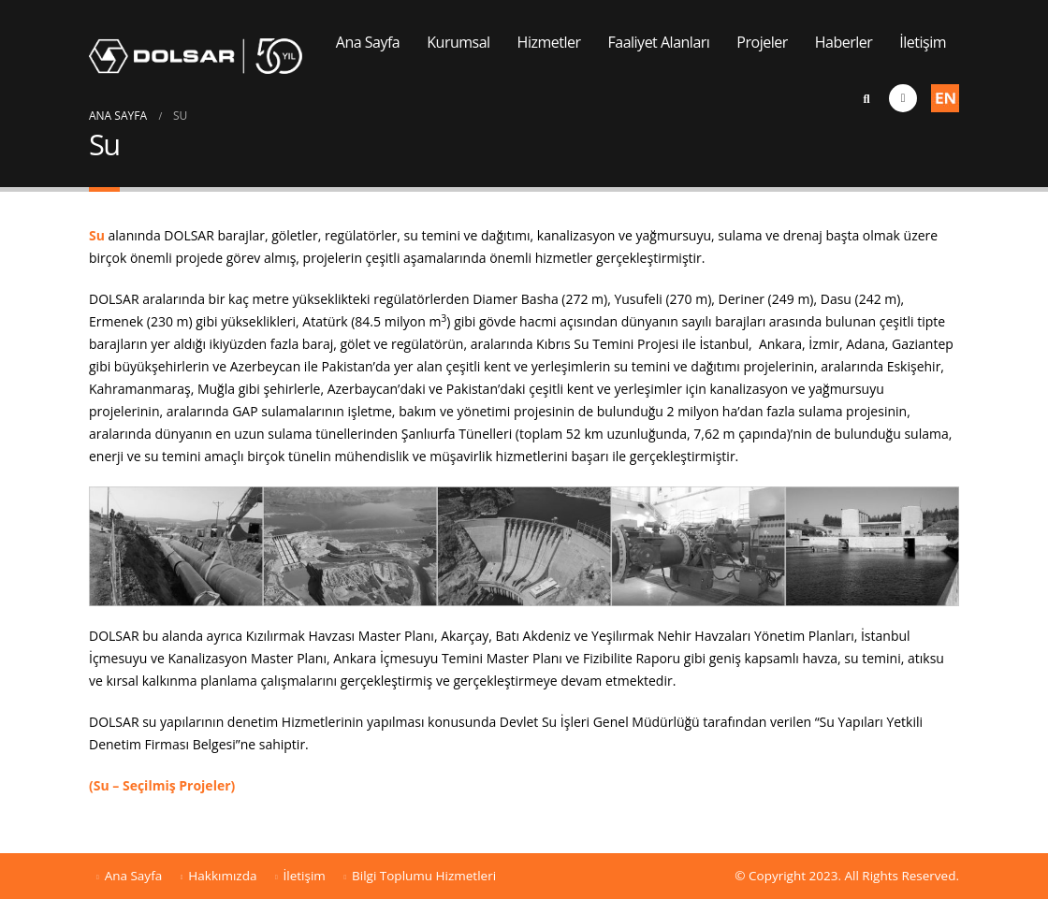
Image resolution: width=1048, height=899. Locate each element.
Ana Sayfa (368, 42)
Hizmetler (549, 42)
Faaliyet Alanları (659, 42)
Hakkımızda (222, 875)
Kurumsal (458, 42)
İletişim (922, 42)
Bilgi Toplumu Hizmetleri (424, 875)
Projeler (761, 42)
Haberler (844, 42)
